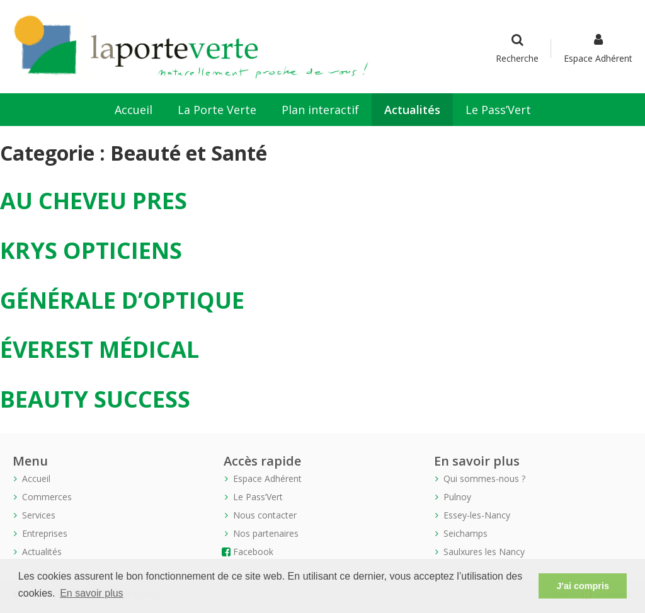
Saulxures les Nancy (484, 552)
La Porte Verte (217, 109)
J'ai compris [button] (582, 586)
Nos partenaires (266, 533)
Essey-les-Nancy (476, 515)
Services (38, 515)
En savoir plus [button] (91, 593)
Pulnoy (457, 497)
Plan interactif (320, 109)
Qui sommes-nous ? (484, 478)
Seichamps (465, 533)
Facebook (253, 552)
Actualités (412, 109)
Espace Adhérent (598, 48)
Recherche (517, 48)
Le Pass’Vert (498, 109)
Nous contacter (265, 515)
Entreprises (44, 533)
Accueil (133, 109)
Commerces (47, 497)
